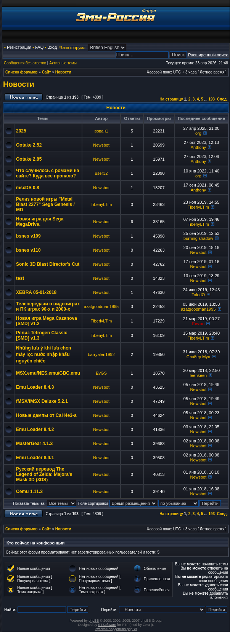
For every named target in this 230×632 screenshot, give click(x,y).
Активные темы (63, 63)
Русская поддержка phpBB (116, 629)
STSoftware (107, 625)
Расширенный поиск (208, 55)
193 (211, 99)
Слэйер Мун (198, 356)
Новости (63, 72)
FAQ (39, 47)
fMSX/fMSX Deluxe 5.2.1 (42, 401)
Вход (52, 47)
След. (222, 99)
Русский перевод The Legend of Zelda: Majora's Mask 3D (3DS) (44, 474)
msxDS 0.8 (27, 187)
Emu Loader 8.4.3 (35, 387)
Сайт (46, 72)
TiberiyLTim (101, 204)
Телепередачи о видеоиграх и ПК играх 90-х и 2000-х (48, 306)
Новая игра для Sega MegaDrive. (39, 221)
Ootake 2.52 (29, 145)
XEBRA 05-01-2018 (36, 292)
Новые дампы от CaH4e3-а (46, 415)
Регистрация (19, 47)
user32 (101, 173)
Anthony (198, 147)
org (198, 133)
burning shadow (198, 238)
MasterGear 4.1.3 (34, 443)
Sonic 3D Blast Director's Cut (47, 264)
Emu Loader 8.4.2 (35, 429)
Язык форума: (73, 47)
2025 (21, 131)
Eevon (198, 323)
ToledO (198, 294)
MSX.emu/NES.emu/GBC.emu (48, 373)
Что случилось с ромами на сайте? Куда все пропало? (47, 173)
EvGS (101, 373)
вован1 (101, 131)
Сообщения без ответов (25, 63)
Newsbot (101, 145)
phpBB (93, 620)
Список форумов (21, 72)
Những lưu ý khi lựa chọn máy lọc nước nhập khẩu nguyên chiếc (43, 354)
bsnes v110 (28, 250)
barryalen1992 (101, 354)
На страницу (171, 99)
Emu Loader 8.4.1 (35, 457)
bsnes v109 (28, 236)
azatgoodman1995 (101, 306)
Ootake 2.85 (29, 159)
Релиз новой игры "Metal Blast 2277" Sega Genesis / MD (45, 204)
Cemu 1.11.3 (29, 491)
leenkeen (198, 375)
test (20, 278)
